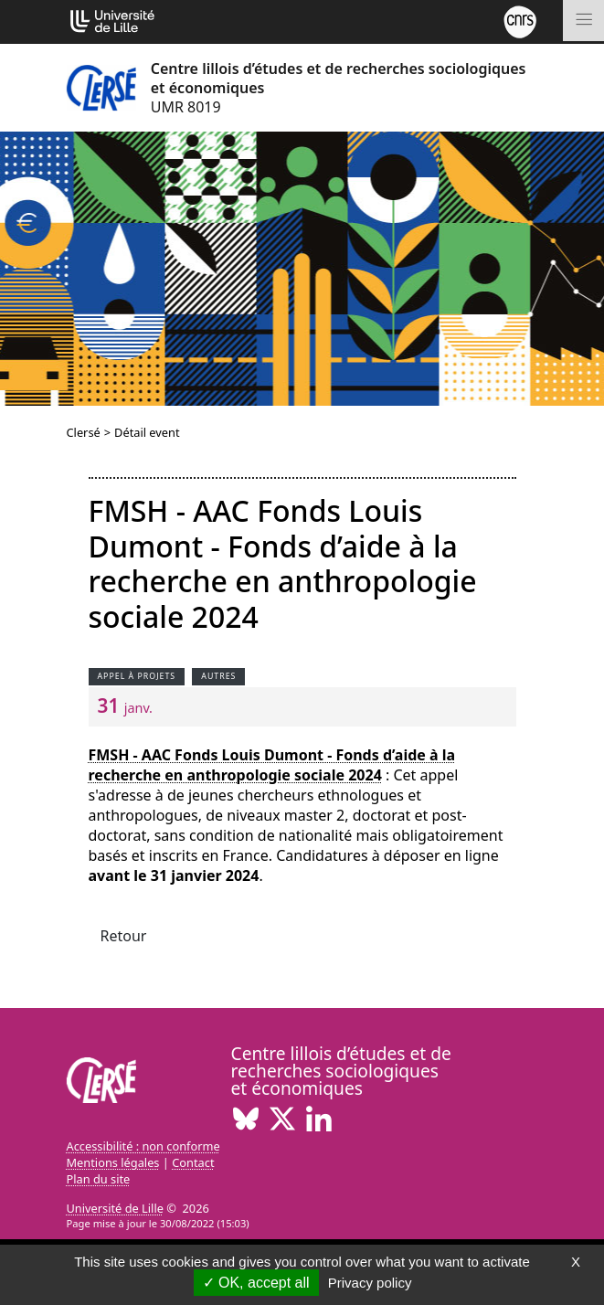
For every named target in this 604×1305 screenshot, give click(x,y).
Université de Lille (115, 1208)
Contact (193, 1162)
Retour (124, 936)
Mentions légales (113, 1162)
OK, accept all (256, 1282)
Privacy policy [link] (370, 1282)
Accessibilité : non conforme (143, 1146)
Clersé (84, 432)
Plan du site (99, 1179)
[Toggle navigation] (583, 20)
